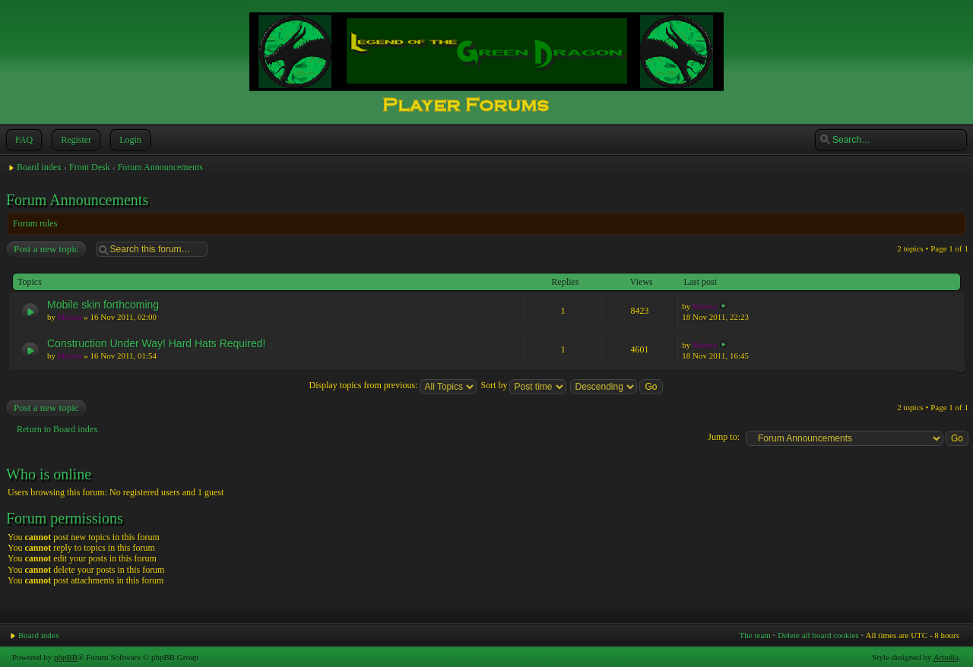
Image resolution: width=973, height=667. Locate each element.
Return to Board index (57, 429)
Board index (39, 167)
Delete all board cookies (818, 635)
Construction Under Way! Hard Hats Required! (156, 343)
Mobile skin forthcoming (103, 305)
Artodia (946, 657)
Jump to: (724, 436)
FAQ (22, 140)
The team (755, 635)
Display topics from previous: (393, 385)
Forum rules (35, 223)
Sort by (523, 385)
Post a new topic (45, 249)
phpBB (66, 657)
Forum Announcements (160, 167)
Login (128, 140)
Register (74, 140)
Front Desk (89, 167)
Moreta (70, 316)
